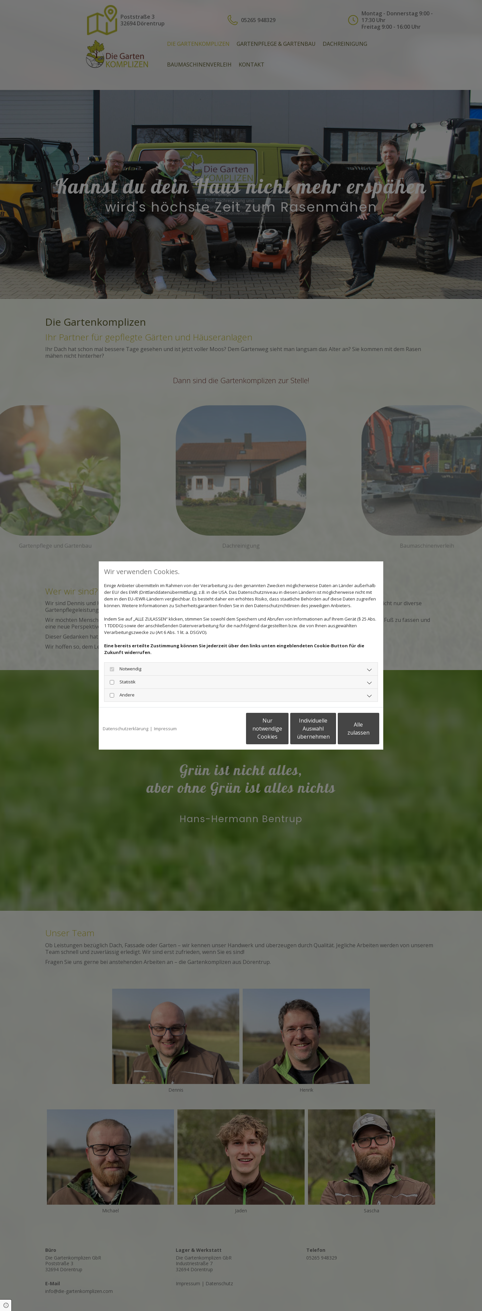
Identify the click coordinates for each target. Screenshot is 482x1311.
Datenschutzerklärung (125, 729)
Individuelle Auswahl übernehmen (284, 728)
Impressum (165, 729)
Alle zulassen (348, 728)
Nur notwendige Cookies (221, 728)
